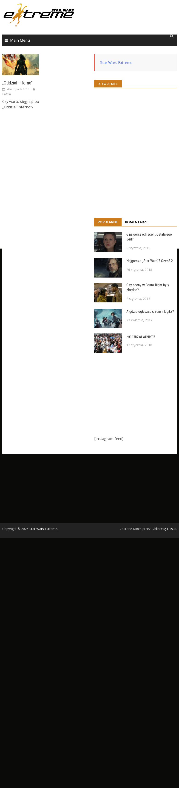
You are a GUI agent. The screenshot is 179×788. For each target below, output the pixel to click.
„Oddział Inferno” (17, 83)
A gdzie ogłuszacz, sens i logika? (150, 311)
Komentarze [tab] (136, 222)
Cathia (6, 94)
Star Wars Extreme (116, 62)
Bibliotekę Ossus (163, 529)
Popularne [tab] (108, 222)
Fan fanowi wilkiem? (140, 336)
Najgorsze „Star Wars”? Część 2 (149, 261)
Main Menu (20, 40)
